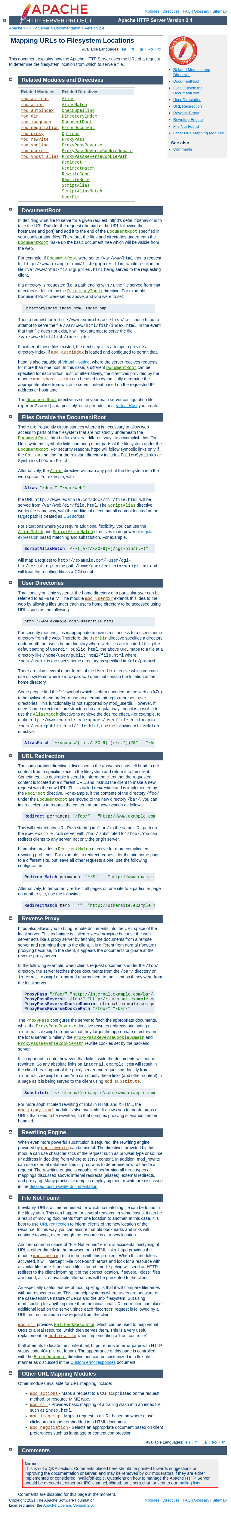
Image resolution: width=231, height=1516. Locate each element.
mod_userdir (34, 151)
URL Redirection (187, 106)
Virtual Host (126, 405)
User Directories (187, 99)
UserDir (71, 197)
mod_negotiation (40, 127)
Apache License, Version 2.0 (68, 1505)
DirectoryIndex (79, 116)
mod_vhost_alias (40, 156)
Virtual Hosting (76, 362)
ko (150, 49)
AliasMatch (74, 105)
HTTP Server (38, 28)
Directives (171, 11)
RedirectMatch (78, 168)
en (124, 49)
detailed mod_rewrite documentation (63, 1186)
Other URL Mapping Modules (198, 133)
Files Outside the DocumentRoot (188, 90)
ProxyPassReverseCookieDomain (97, 151)
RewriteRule (76, 179)
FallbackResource (74, 1324)
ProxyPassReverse (82, 145)
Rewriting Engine (188, 119)
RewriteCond (76, 174)
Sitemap (219, 11)
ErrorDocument (78, 127)
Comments (182, 149)
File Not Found (186, 126)
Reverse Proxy (186, 113)
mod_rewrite (34, 139)
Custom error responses (93, 1362)
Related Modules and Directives (62, 80)
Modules (151, 11)
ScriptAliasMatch (82, 191)
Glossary (201, 11)
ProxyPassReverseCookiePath (95, 156)
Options (71, 133)
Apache (15, 28)
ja (141, 49)
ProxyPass (73, 139)
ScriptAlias (76, 185)
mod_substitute (122, 1081)
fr (133, 49)
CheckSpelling (78, 110)
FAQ (187, 11)
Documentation (67, 28)
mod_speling (34, 145)
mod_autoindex (37, 110)
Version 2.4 (94, 28)
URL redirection (54, 1224)
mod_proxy (32, 133)
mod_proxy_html (36, 1110)
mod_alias (32, 105)
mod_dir (29, 116)
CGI (67, 516)
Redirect (72, 162)
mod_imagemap (36, 122)
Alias (68, 99)
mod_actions (34, 99)
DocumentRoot (186, 81)
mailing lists (189, 1483)
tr (159, 49)
